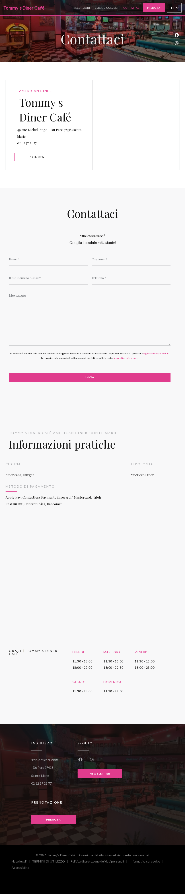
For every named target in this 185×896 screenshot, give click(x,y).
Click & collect (107, 7)
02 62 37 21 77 (29, 143)
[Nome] (48, 260)
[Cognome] (131, 260)
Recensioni (82, 7)
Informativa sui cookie (148, 864)
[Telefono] (131, 279)
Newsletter (100, 776)
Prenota (153, 7)
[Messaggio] (90, 320)
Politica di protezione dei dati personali (100, 864)
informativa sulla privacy (125, 360)
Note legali (22, 864)
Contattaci (132, 7)
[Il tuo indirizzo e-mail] (48, 279)
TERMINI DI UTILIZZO (51, 864)
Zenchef (143, 857)
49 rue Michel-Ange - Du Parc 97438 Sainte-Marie (52, 133)
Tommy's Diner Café (23, 7)
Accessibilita (20, 870)
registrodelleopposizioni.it (156, 355)
